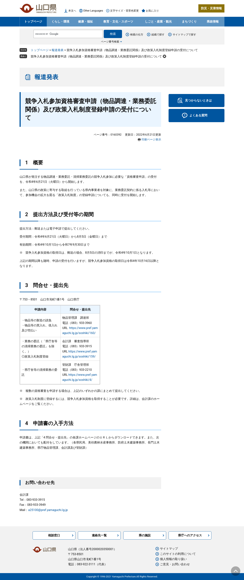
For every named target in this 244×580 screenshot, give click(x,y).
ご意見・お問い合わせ (175, 564)
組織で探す (157, 34)
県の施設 (145, 535)
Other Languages (93, 10)
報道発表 (58, 50)
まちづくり (189, 21)
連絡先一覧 (99, 535)
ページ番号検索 (110, 41)
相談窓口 (54, 535)
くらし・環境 (60, 21)
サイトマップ (169, 548)
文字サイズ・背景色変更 (124, 10)
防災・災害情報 (211, 8)
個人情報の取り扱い (173, 559)
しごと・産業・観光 (158, 21)
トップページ (33, 21)
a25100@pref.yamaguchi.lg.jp (48, 510)
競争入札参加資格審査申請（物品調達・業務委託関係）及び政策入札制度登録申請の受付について (96, 56)
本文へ (72, 10)
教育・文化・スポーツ (118, 21)
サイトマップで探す (184, 34)
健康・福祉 (85, 21)
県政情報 (213, 21)
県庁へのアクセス (190, 535)
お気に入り (152, 10)
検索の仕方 (136, 34)
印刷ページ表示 (151, 139)
